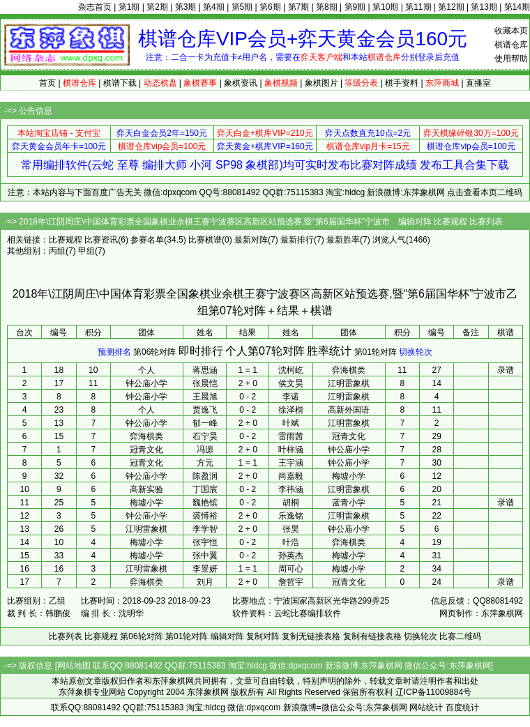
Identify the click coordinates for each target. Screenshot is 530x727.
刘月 (205, 582)
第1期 (129, 7)
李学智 (205, 529)
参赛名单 (147, 240)
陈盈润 (205, 476)
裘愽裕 (205, 516)
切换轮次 (415, 352)
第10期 (385, 7)
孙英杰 (290, 555)
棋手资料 (401, 83)
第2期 (157, 7)
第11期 (418, 7)
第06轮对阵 (154, 352)
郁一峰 (205, 423)
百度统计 (462, 707)
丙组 (57, 251)
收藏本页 (511, 31)
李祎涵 (290, 489)
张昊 (290, 529)
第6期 (270, 7)
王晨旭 (205, 396)
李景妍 (205, 569)
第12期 (451, 7)
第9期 (355, 7)
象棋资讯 (240, 83)
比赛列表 (486, 222)
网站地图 (74, 666)
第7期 (299, 7)
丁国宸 (205, 489)
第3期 (186, 7)
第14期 (517, 7)
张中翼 (205, 555)
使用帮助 (511, 58)
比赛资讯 (101, 240)
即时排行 (201, 351)
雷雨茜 (290, 436)
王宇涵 (290, 463)
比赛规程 (450, 222)
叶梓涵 (290, 449)
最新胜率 (343, 240)
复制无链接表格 (311, 636)
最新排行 (297, 240)
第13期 (484, 7)
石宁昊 (205, 436)
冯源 (205, 449)
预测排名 (114, 352)
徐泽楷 (290, 410)
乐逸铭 (290, 516)
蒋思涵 (205, 370)
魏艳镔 (205, 502)
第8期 (327, 7)
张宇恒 (205, 542)
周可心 (290, 569)
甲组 (86, 251)
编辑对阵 (415, 222)
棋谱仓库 (511, 44)
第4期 (214, 7)
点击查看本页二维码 (484, 192)
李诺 (290, 396)
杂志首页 (95, 7)
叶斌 (290, 423)
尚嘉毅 (290, 476)
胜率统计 (329, 351)
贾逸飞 (205, 410)
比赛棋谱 (205, 240)
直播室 (478, 83)
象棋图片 (321, 83)
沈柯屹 (290, 370)
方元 (205, 463)
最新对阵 (251, 240)
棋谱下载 (120, 83)
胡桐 (290, 502)
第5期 (242, 7)
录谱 (505, 370)
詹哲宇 (290, 582)
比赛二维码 (460, 636)
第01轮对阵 (375, 352)
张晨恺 (205, 383)
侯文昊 (290, 383)
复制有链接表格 (372, 636)
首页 (47, 83)
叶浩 (290, 542)
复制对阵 (263, 636)
